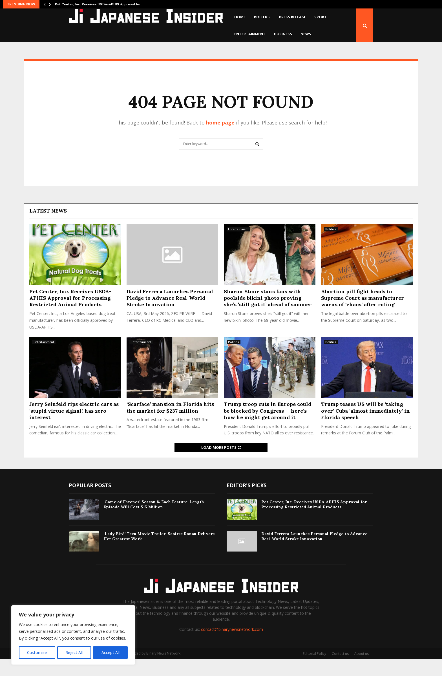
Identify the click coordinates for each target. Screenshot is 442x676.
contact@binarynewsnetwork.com (232, 646)
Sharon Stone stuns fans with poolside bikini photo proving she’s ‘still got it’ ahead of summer (268, 315)
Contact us (340, 670)
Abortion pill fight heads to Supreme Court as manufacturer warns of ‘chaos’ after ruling (362, 315)
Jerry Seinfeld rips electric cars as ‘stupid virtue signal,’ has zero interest (74, 427)
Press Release (292, 16)
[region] (73, 635)
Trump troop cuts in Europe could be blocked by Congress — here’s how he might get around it (267, 427)
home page (220, 139)
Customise (37, 652)
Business (283, 33)
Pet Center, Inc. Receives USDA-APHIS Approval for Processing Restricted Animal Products (70, 315)
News (305, 33)
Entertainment (250, 33)
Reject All (74, 652)
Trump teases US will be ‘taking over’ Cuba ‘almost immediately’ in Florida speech (365, 427)
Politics (262, 16)
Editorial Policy (314, 670)
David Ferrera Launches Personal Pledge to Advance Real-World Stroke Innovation (170, 315)
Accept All (110, 652)
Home (240, 16)
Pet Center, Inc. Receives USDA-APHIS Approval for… (99, 4)
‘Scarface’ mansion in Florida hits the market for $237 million (170, 424)
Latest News (48, 227)
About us (361, 670)
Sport (320, 16)
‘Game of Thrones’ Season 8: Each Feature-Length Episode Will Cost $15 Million (153, 521)
